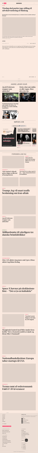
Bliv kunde (4, 446)
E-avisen (5, 423)
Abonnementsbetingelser (6, 440)
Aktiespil (3, 421)
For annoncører (4, 443)
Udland (3, 188)
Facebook (23, 447)
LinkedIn (23, 444)
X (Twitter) (23, 448)
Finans (23, 418)
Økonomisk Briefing (25, 422)
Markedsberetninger (5, 258)
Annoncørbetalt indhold (25, 434)
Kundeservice (4, 436)
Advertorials (23, 435)
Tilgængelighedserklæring (6, 442)
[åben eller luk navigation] (3, 3)
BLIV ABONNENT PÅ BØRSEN (7, 426)
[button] (34, 3)
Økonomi (26, 156)
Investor (3, 216)
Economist (23, 421)
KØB (5, 3)
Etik (3, 444)
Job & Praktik (23, 431)
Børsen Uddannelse (5, 430)
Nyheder (3, 415)
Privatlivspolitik (4, 439)
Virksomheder (4, 169)
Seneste (3, 418)
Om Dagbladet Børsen (25, 433)
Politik (3, 5)
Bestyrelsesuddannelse (6, 431)
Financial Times (24, 420)
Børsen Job (4, 433)
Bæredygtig (4, 230)
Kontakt (22, 430)
